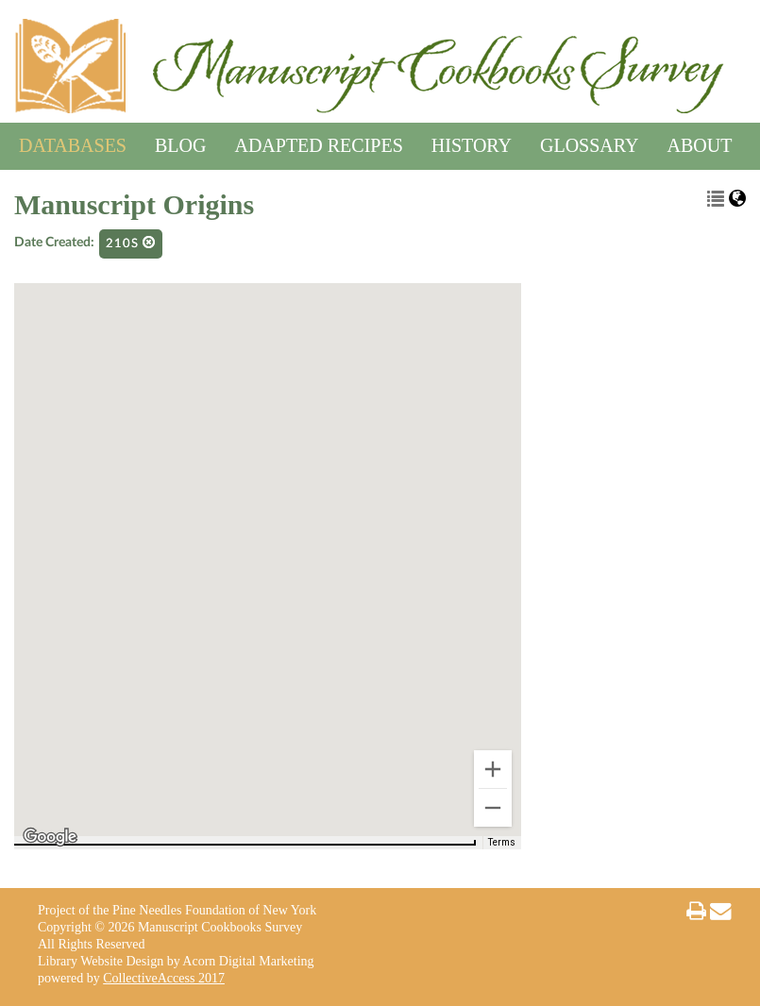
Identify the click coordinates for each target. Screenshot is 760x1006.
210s (131, 243)
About (700, 142)
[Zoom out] (493, 808)
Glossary (589, 142)
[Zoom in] (493, 769)
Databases (73, 142)
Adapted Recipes (318, 142)
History (471, 142)
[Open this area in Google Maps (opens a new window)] (50, 837)
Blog (180, 142)
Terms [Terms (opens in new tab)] (501, 842)
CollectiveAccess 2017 (164, 978)
